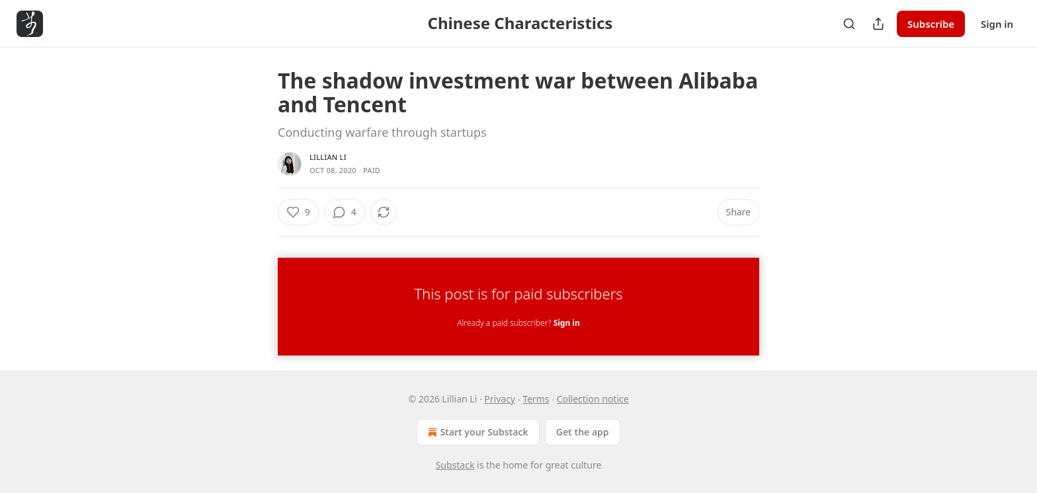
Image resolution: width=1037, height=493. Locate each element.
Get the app (582, 432)
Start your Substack (476, 432)
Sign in (997, 23)
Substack (455, 465)
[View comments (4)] (344, 212)
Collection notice (593, 399)
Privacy (499, 399)
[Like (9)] (298, 212)
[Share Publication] (878, 24)
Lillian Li (328, 157)
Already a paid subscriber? (518, 322)
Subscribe (930, 23)
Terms (535, 399)
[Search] (849, 24)
